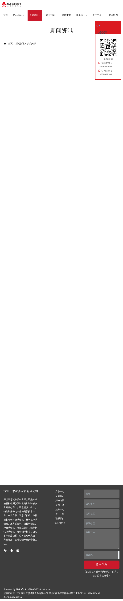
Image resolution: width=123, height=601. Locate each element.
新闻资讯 (20, 43)
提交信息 (101, 564)
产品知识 (31, 43)
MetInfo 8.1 (22, 589)
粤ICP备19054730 (13, 597)
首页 (5, 15)
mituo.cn (46, 589)
